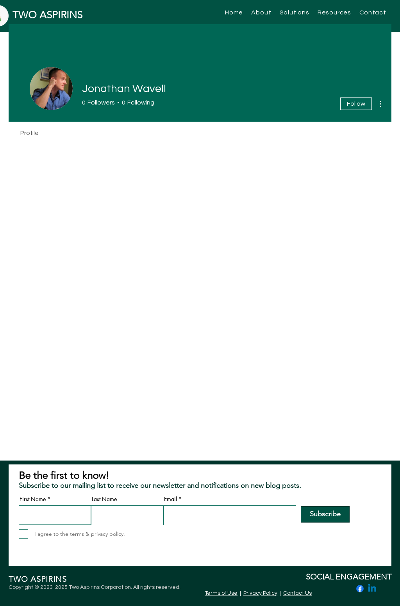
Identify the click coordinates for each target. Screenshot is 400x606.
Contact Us (297, 593)
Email (170, 499)
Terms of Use (221, 593)
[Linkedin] (372, 589)
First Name (33, 499)
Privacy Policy (260, 593)
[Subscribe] (325, 514)
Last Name (104, 499)
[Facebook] (360, 589)
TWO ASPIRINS (47, 15)
